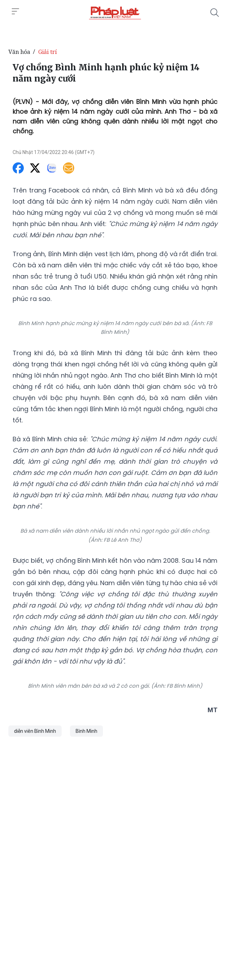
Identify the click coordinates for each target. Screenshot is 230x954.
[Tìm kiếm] (214, 12)
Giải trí (47, 52)
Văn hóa (19, 52)
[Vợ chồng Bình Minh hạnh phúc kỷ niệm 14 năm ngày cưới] (115, 13)
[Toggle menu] (15, 11)
